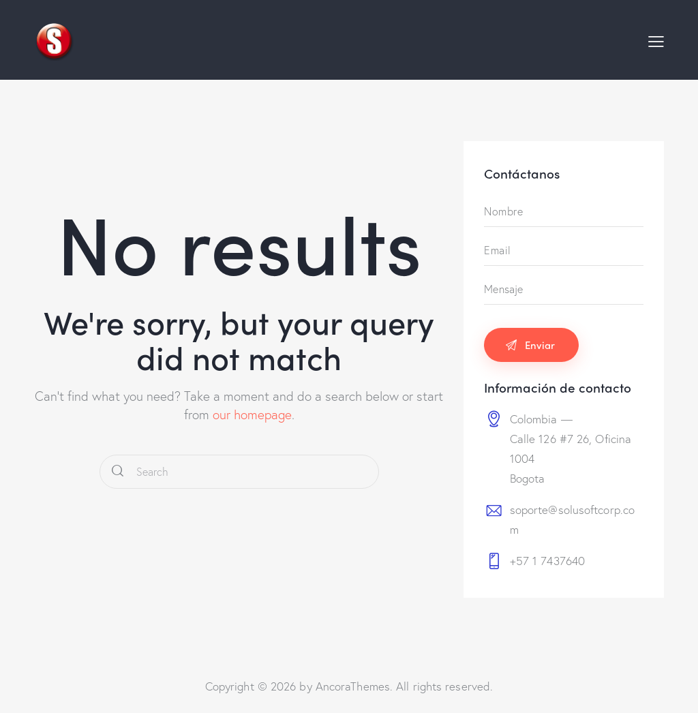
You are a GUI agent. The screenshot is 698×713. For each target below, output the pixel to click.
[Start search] (118, 472)
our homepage (252, 414)
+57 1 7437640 (547, 560)
